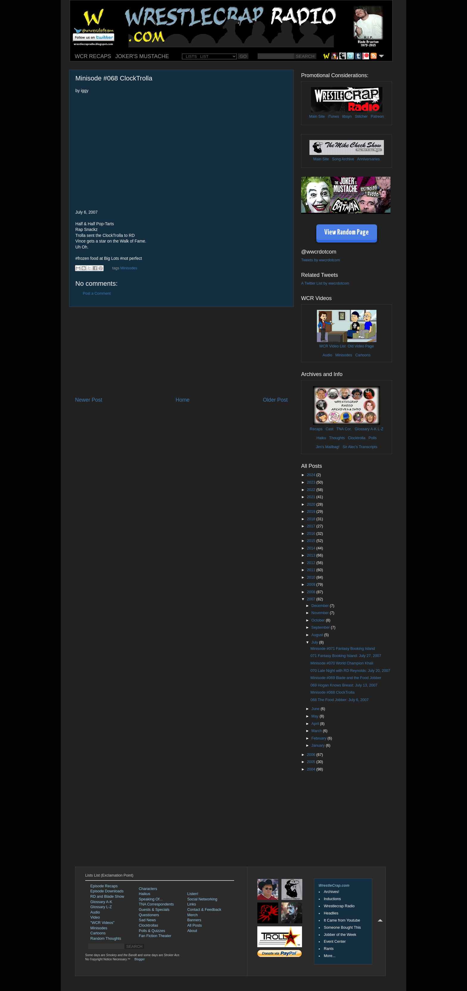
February (320, 738)
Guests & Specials (154, 910)
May (316, 716)
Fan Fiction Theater (155, 936)
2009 (311, 585)
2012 (311, 563)
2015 (311, 541)
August (318, 635)
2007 (311, 599)
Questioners (149, 915)
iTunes (333, 116)
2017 (311, 526)
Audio (327, 355)
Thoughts (337, 438)
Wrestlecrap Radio (339, 906)
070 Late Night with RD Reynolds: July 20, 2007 (350, 671)
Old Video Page (361, 346)
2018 (311, 519)
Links (191, 904)
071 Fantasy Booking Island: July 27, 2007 (345, 656)
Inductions (332, 899)
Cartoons (363, 355)
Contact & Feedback (204, 910)
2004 (311, 769)
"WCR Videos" (102, 923)
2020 (311, 504)
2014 (311, 548)
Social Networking (202, 899)
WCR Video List (332, 346)
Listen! (192, 894)
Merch (192, 915)
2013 (311, 555)
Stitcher (361, 116)
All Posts (194, 925)
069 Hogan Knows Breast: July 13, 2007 (343, 685)
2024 (311, 475)
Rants (329, 949)
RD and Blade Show (107, 896)
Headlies (331, 913)
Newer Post (88, 400)
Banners (194, 920)
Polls (372, 438)
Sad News (147, 920)
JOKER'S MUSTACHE (142, 56)
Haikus (144, 894)
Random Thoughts (105, 938)
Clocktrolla (356, 438)
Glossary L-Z (101, 907)
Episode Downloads (106, 891)
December (321, 606)
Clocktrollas (148, 925)
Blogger (140, 959)
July (315, 642)
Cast (329, 429)
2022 (311, 490)
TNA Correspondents (156, 904)
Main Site (317, 116)
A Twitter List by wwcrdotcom (325, 283)
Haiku (321, 438)
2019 (311, 512)
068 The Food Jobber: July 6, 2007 (339, 700)
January (319, 745)
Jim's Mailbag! (327, 447)
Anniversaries (368, 159)
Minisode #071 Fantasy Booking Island (342, 649)
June (316, 709)
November (321, 613)
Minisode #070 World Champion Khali (341, 663)
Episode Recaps (104, 886)
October (319, 620)
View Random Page (346, 232)
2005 (311, 762)
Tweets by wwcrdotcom (320, 260)
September (321, 627)
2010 (311, 577)
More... (329, 956)
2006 (311, 755)
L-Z (380, 429)
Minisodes (128, 268)
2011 (311, 570)
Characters (148, 889)
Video (95, 917)
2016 (311, 534)
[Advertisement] (181, 351)
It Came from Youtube (342, 920)
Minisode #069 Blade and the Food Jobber (345, 678)
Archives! (331, 892)
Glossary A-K (365, 429)
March (317, 731)
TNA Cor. (343, 429)
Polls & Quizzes (152, 931)
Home (182, 400)
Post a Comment (97, 293)
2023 (311, 482)
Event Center (335, 941)
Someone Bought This (342, 927)
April (316, 724)
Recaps (316, 429)
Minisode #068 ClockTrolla (332, 692)
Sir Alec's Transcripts (360, 447)
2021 (311, 497)
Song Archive (343, 159)
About (192, 931)
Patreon (377, 116)
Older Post (275, 400)
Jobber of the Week (340, 935)
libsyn (347, 116)
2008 (311, 592)
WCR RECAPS (93, 56)
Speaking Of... (151, 899)
